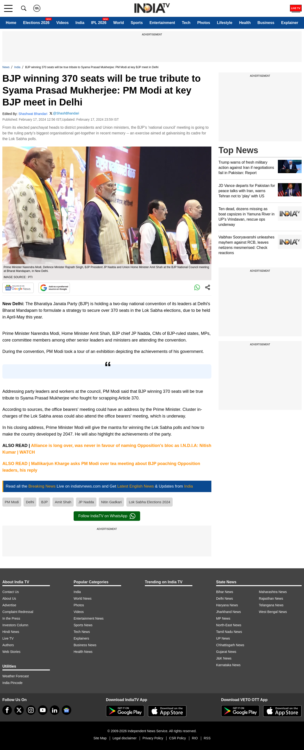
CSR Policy (177, 738)
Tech (186, 23)
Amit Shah (63, 502)
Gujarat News (226, 652)
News (6, 67)
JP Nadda (86, 502)
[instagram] (31, 710)
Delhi (30, 502)
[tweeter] (19, 710)
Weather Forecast (15, 676)
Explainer (289, 23)
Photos (203, 23)
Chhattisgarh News (230, 645)
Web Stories (11, 652)
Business (265, 23)
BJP (44, 502)
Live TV (8, 638)
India (80, 23)
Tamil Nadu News (229, 632)
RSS (207, 738)
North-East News (228, 625)
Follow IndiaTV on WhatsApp (106, 516)
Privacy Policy (152, 738)
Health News (83, 652)
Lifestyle (224, 23)
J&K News (224, 658)
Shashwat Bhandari (33, 114)
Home (11, 23)
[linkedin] (54, 710)
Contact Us (10, 592)
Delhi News (224, 598)
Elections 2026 (36, 23)
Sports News (83, 625)
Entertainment (162, 23)
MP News (223, 618)
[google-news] (66, 710)
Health (245, 23)
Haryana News (227, 605)
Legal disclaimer (125, 738)
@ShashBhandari (66, 113)
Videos (62, 23)
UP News (223, 638)
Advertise (9, 605)
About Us (9, 598)
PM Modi (12, 502)
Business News (85, 645)
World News (82, 598)
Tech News (82, 632)
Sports (137, 23)
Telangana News (271, 605)
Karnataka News (228, 665)
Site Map (99, 738)
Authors (8, 645)
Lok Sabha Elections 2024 (149, 502)
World (118, 23)
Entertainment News (89, 618)
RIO (195, 738)
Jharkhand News (228, 612)
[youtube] (43, 710)
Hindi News (10, 632)
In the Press (11, 618)
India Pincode (12, 683)
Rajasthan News (271, 598)
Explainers (81, 638)
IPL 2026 (99, 23)
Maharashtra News (273, 592)
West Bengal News (273, 612)
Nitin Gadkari (111, 502)
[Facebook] (7, 710)
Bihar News (224, 592)
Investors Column (15, 625)
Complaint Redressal (17, 612)
